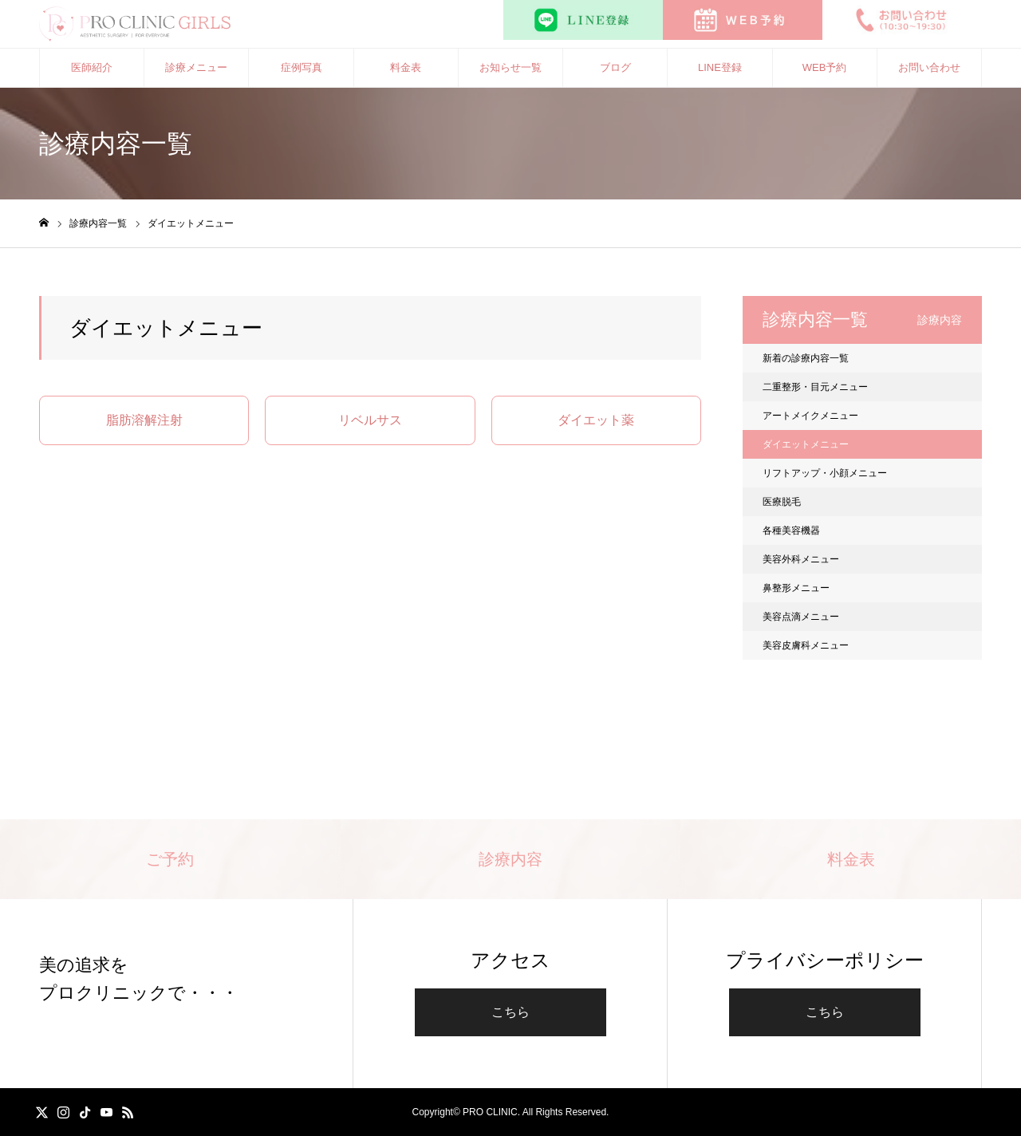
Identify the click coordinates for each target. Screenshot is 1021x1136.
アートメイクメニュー (810, 415)
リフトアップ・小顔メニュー (825, 473)
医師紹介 (91, 67)
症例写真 (301, 67)
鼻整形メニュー (796, 588)
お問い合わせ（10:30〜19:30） (929, 74)
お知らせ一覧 (510, 67)
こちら (510, 1012)
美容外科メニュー (801, 559)
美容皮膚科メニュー (806, 645)
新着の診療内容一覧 (806, 358)
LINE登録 (720, 67)
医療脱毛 (782, 501)
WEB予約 (824, 67)
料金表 (405, 67)
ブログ (615, 67)
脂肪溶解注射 (144, 420)
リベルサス (370, 420)
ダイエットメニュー (806, 444)
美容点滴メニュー (801, 616)
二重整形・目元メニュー (815, 386)
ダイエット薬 (596, 420)
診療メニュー (196, 67)
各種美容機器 (791, 530)
